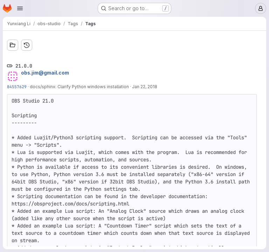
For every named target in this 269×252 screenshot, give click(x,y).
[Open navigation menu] (20, 8)
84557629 (17, 86)
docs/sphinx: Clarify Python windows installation (79, 86)
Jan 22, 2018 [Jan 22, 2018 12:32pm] (144, 86)
